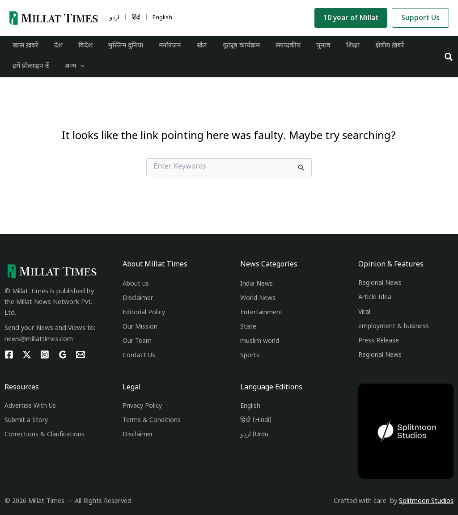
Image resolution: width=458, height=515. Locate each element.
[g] (62, 354)
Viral (364, 312)
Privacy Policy (142, 406)
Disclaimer (138, 298)
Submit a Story (26, 420)
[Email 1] (80, 354)
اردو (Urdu (254, 435)
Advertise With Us (30, 406)
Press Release (378, 341)
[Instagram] (44, 354)
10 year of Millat (350, 18)
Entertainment (261, 312)
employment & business (393, 326)
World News (258, 298)
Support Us (420, 18)
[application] (76, 71)
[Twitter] (26, 354)
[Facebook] (8, 354)
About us (136, 284)
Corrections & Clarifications (44, 435)
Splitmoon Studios (426, 501)
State (248, 327)
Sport (248, 355)
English (250, 406)
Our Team (137, 341)
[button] (449, 59)
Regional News (380, 283)
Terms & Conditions (152, 420)
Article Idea (374, 297)
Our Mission (140, 327)
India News (256, 284)
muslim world (259, 341)
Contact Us (139, 355)
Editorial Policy (144, 312)
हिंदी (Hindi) (255, 420)
